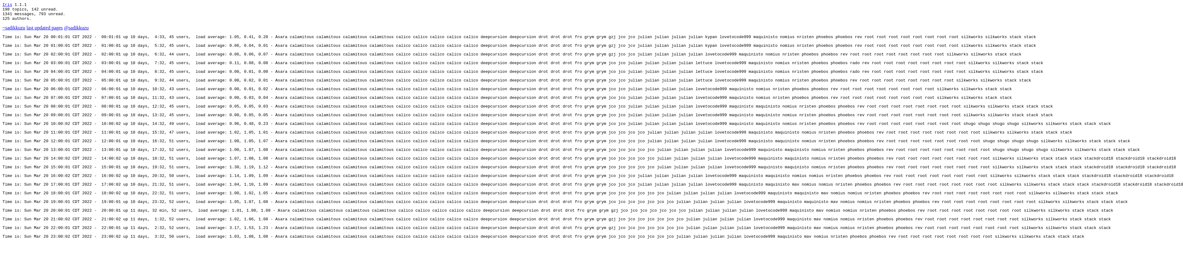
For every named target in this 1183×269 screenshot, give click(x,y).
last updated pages (45, 31)
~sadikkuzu (13, 31)
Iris (7, 5)
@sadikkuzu (76, 31)
